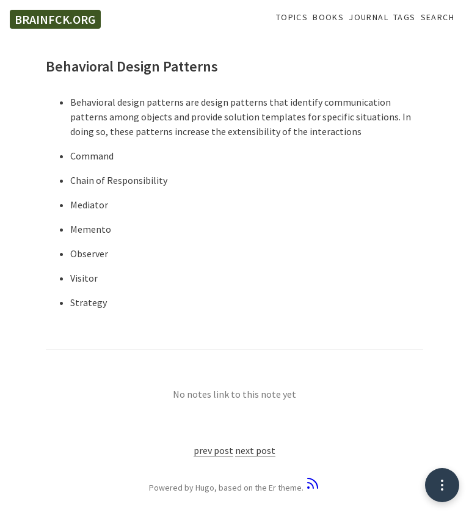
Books (328, 17)
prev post (213, 450)
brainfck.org (55, 19)
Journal (368, 17)
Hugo (204, 487)
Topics (292, 17)
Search (437, 17)
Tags (404, 17)
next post (255, 450)
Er (272, 487)
